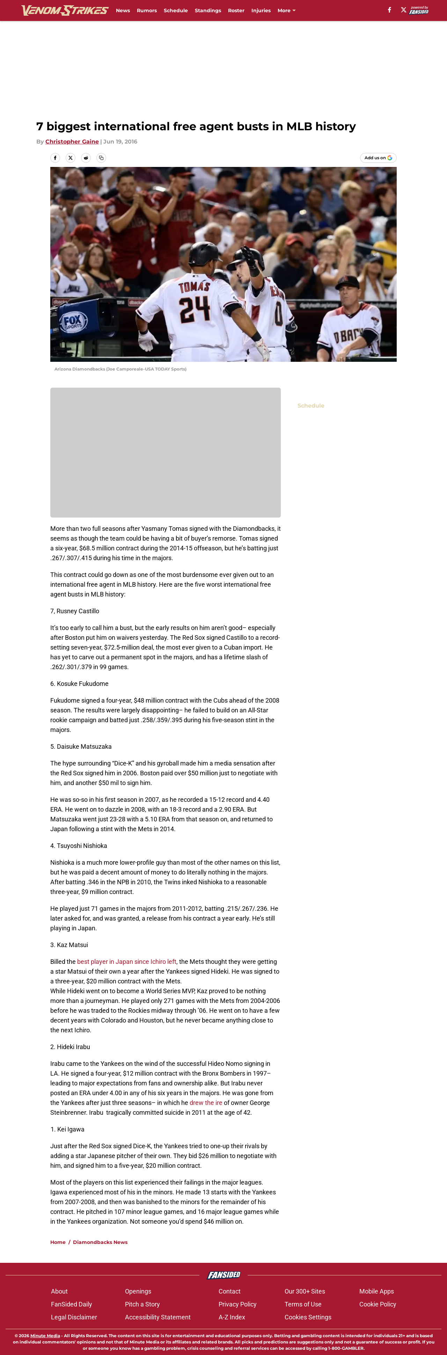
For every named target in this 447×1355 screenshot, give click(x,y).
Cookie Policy (377, 1304)
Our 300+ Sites (305, 1291)
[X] (403, 10)
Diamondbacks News (100, 1242)
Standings (208, 10)
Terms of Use (303, 1304)
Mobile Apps (376, 1291)
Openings (138, 1291)
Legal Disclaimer (74, 1317)
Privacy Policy (238, 1304)
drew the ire (206, 1102)
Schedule (176, 10)
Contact (230, 1291)
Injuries (261, 10)
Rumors (147, 10)
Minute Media (45, 1335)
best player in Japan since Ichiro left (126, 961)
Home (58, 1242)
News (123, 10)
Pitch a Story (142, 1304)
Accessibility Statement (158, 1317)
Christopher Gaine (72, 141)
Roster (236, 10)
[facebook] (389, 10)
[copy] (101, 158)
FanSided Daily (71, 1304)
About (59, 1291)
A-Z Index (232, 1317)
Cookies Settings (308, 1317)
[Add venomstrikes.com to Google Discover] (378, 158)
